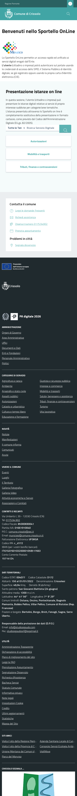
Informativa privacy (12, 693)
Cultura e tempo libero (14, 412)
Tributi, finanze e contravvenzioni (57, 401)
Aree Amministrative (13, 338)
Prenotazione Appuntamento (17, 667)
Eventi (5, 472)
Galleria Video (9, 493)
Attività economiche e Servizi (17, 498)
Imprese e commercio (51, 386)
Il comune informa (11, 444)
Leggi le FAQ (8, 662)
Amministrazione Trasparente (17, 647)
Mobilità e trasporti (50, 391)
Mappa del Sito (10, 723)
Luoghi (5, 477)
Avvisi (5, 455)
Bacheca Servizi (10, 683)
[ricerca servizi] (65, 129)
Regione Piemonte (12, 3)
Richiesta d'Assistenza (14, 677)
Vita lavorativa (47, 412)
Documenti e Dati (11, 348)
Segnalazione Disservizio (15, 672)
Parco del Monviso (11, 756)
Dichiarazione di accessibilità (17, 652)
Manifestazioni (10, 439)
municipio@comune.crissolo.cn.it (26, 535)
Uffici (4, 343)
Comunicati (8, 450)
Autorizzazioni (9, 401)
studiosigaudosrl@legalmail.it (22, 631)
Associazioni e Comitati (14, 503)
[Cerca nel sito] (68, 14)
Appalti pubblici (10, 396)
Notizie (5, 434)
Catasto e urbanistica (13, 406)
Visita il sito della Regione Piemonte (21, 741)
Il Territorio (7, 483)
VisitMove (45, 751)
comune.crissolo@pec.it (21, 531)
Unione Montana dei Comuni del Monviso (24, 751)
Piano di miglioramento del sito (18, 657)
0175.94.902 (13, 520)
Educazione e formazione (15, 417)
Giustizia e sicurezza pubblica (55, 381)
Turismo (44, 406)
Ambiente (7, 386)
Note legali (8, 698)
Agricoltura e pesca (12, 381)
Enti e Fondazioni (11, 353)
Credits (5, 708)
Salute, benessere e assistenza (56, 396)
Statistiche (8, 718)
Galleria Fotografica (12, 488)
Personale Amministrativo (16, 358)
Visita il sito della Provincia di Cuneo (21, 746)
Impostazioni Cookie (12, 703)
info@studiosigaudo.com (22, 627)
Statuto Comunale (12, 688)
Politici (5, 363)
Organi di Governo (11, 332)
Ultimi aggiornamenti (13, 713)
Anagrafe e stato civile (14, 391)
